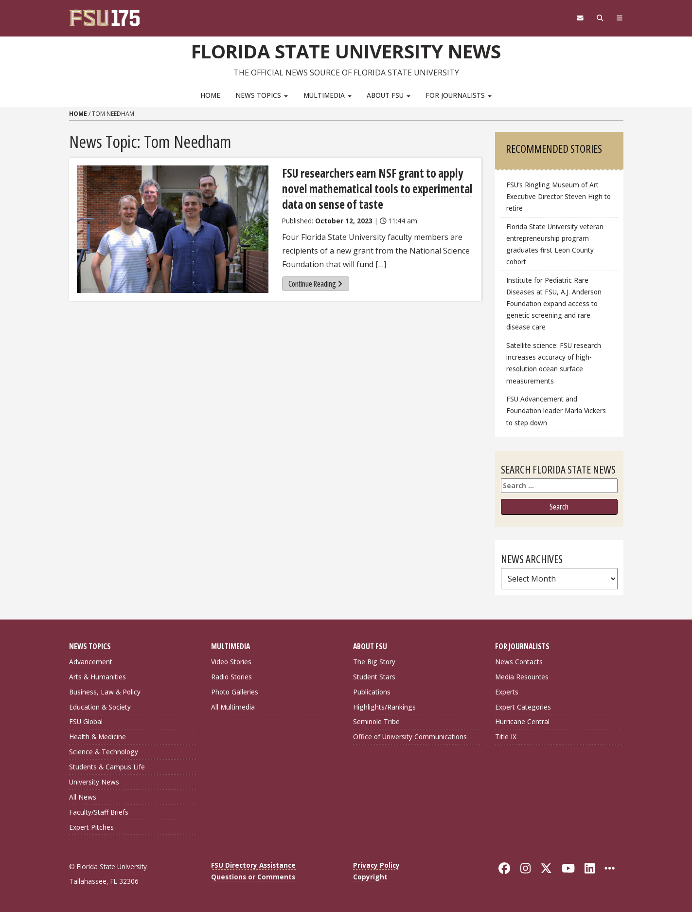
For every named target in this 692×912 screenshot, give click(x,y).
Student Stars (374, 676)
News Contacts (519, 661)
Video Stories (231, 661)
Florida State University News (346, 51)
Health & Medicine (97, 736)
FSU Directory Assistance (253, 865)
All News (82, 797)
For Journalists (459, 95)
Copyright (370, 876)
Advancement (90, 661)
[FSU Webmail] (580, 18)
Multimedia (327, 95)
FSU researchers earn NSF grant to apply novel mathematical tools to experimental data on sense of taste (377, 188)
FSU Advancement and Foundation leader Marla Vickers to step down (556, 410)
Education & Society (100, 706)
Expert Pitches (91, 827)
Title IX (505, 736)
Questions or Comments (253, 876)
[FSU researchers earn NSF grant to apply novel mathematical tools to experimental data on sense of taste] (172, 229)
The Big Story (374, 661)
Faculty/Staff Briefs (98, 812)
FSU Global (86, 721)
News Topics (261, 95)
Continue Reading (315, 283)
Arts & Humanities (97, 676)
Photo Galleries (234, 691)
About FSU (388, 95)
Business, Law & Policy (105, 691)
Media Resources (522, 676)
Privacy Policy (376, 865)
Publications (371, 691)
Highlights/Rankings (384, 706)
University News (94, 781)
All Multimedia (233, 706)
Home (210, 95)
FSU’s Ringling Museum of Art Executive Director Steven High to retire (558, 196)
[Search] (600, 18)
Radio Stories (231, 676)
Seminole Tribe (376, 721)
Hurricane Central (522, 721)
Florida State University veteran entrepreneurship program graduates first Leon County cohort (554, 244)
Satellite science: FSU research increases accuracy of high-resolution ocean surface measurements (553, 363)
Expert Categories (523, 706)
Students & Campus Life (107, 766)
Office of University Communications (410, 736)
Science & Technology (103, 751)
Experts (506, 691)
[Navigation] (619, 18)
